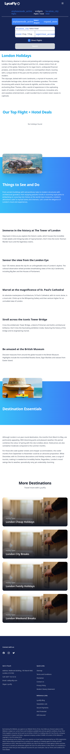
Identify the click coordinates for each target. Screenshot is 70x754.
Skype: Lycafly (7, 684)
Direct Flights (36, 40)
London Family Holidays (20, 586)
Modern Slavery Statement (46, 689)
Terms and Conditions (44, 674)
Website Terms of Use (34, 729)
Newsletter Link (42, 704)
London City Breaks (17, 554)
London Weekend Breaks (21, 618)
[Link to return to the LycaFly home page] (12, 3)
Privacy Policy (41, 685)
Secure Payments (42, 708)
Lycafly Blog (41, 700)
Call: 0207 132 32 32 (9, 677)
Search (35, 46)
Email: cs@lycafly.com (9, 680)
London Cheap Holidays (20, 521)
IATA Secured (41, 715)
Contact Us (40, 682)
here (40, 731)
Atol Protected (41, 711)
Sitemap (39, 671)
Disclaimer (40, 678)
